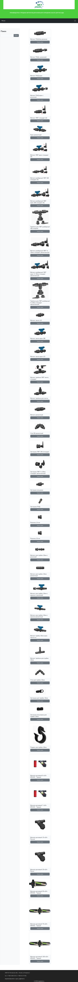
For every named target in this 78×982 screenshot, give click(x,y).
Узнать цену (40, 42)
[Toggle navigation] (75, 20)
